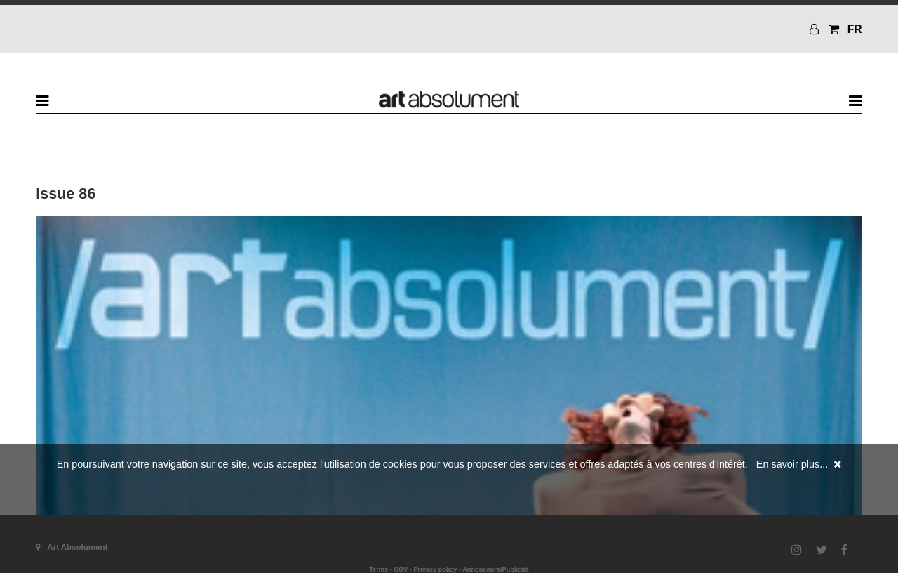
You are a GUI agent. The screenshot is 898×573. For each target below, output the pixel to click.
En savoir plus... (792, 464)
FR (854, 29)
